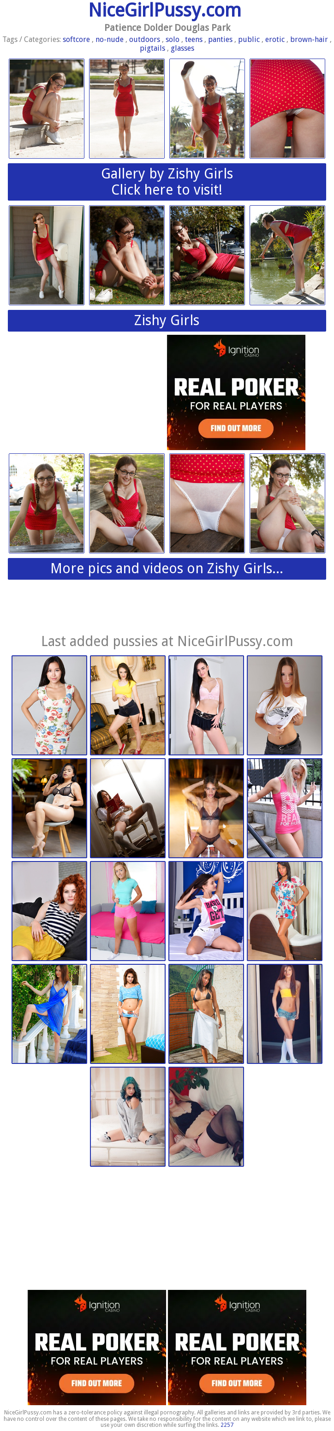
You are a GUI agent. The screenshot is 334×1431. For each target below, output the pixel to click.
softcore (76, 39)
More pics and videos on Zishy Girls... (166, 568)
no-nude (109, 39)
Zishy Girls (166, 320)
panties (220, 39)
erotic (275, 39)
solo (172, 39)
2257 (227, 1425)
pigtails (152, 48)
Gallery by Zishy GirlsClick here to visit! (167, 182)
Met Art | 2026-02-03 (49, 1014)
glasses (182, 48)
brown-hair (309, 39)
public (249, 39)
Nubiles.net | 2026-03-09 (49, 911)
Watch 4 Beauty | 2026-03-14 (49, 705)
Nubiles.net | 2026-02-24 (206, 911)
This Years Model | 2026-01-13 (285, 1014)
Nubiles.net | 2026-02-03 (128, 1014)
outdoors (144, 39)
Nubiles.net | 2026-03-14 (128, 705)
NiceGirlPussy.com (164, 10)
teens (194, 39)
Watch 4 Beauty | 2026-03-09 (285, 705)
